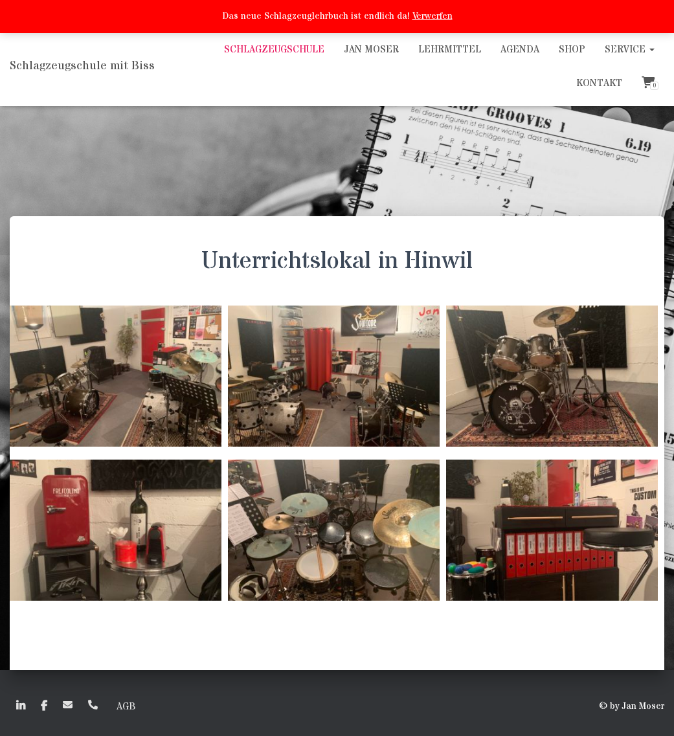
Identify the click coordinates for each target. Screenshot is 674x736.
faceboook (44, 706)
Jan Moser (371, 49)
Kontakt (599, 83)
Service (630, 49)
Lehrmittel (449, 49)
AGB (126, 706)
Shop (572, 49)
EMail (67, 704)
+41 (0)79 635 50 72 (93, 704)
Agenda (519, 49)
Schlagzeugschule (274, 49)
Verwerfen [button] (432, 16)
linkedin (21, 706)
